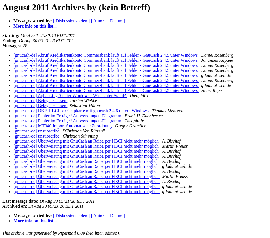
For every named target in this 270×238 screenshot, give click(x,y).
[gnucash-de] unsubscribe (37, 131)
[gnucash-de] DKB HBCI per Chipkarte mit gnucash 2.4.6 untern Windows (81, 110)
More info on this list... (35, 26)
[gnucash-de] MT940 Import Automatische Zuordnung (63, 125)
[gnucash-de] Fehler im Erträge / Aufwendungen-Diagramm (67, 115)
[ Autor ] (98, 21)
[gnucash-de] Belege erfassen (40, 100)
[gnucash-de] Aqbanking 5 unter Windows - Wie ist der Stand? (70, 95)
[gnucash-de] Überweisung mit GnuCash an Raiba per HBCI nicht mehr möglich (86, 141)
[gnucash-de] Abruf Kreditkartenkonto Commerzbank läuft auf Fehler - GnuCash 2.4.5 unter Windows (106, 55)
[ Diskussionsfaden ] (71, 21)
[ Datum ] (116, 21)
